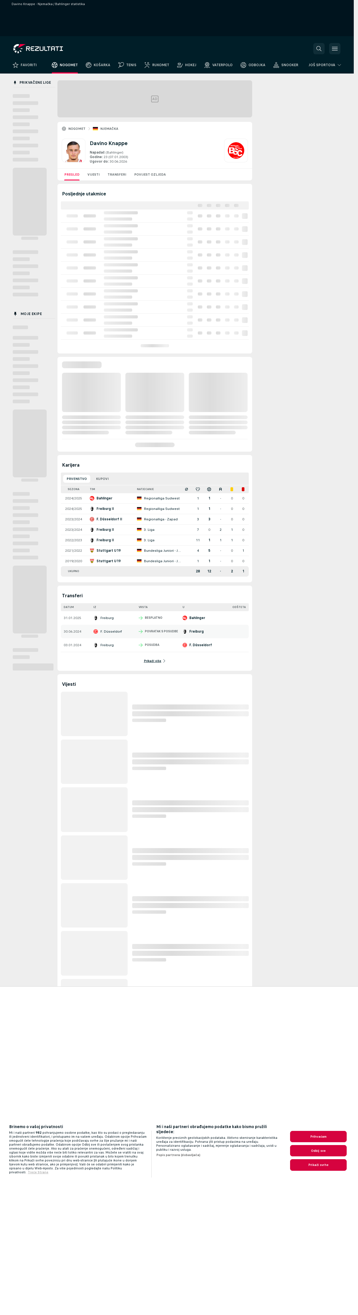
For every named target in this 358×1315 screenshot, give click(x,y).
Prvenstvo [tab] (77, 479)
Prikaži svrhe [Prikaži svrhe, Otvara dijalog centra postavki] (318, 1165)
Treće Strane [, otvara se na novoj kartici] (38, 1172)
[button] (319, 48)
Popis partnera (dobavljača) (178, 1155)
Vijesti (93, 174)
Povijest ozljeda (150, 174)
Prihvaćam (318, 1137)
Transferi (117, 174)
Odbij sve (318, 1151)
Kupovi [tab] (102, 479)
